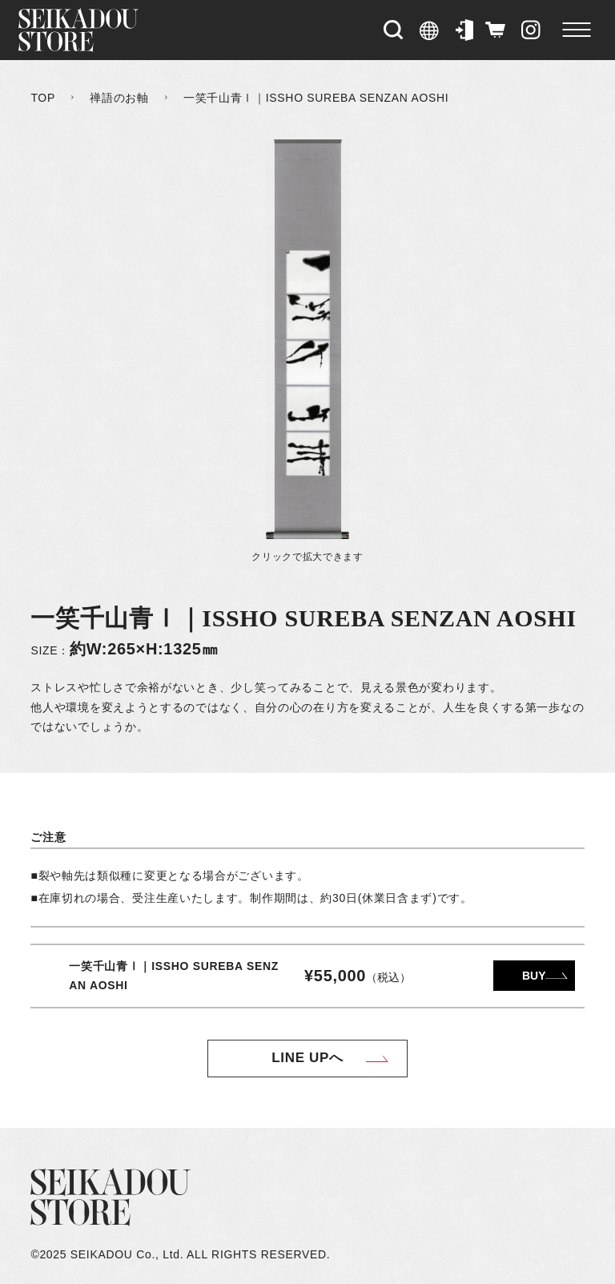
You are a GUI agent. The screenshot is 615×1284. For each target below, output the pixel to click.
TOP (42, 97)
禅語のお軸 (119, 97)
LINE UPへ (307, 1057)
